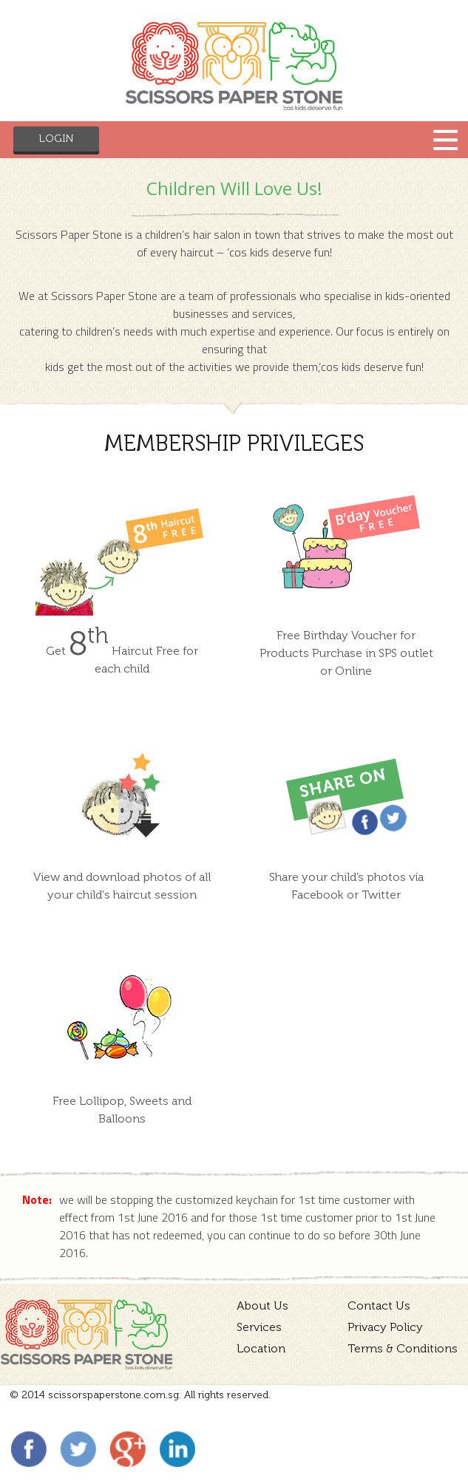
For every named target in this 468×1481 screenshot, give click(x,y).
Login (56, 138)
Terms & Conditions (402, 1348)
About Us (262, 1305)
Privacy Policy (385, 1327)
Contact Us (378, 1305)
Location (261, 1348)
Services (259, 1327)
